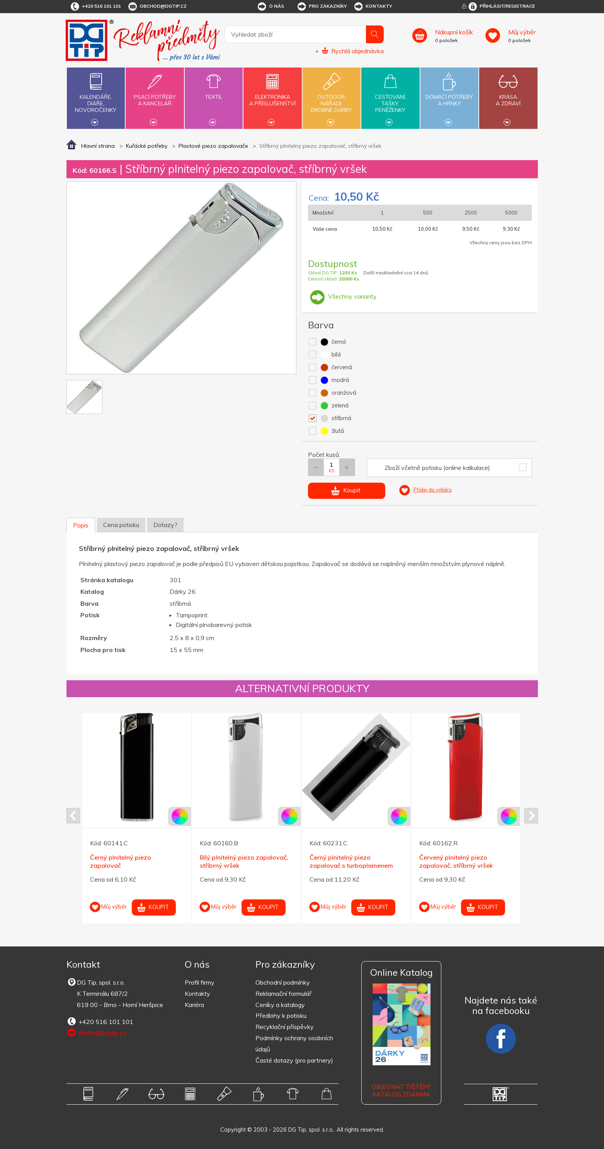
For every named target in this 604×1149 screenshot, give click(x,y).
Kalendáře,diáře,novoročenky (96, 97)
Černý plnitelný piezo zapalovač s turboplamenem (351, 861)
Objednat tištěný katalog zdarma (401, 1090)
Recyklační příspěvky (284, 1027)
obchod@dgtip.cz (157, 6)
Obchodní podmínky (282, 982)
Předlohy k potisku (280, 1015)
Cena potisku (121, 525)
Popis (80, 525)
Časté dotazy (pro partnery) (294, 1060)
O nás (270, 6)
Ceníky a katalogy (280, 1005)
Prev (73, 815)
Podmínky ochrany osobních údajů (294, 1043)
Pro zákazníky (321, 6)
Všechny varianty (342, 296)
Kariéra (194, 1005)
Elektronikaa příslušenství (272, 95)
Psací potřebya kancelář (154, 95)
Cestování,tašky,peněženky (390, 97)
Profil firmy (199, 982)
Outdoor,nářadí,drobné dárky (331, 97)
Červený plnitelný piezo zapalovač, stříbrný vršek (456, 861)
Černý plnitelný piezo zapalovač (120, 861)
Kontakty (372, 6)
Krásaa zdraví (508, 95)
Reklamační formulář (283, 993)
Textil (214, 92)
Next (531, 815)
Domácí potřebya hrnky (449, 95)
